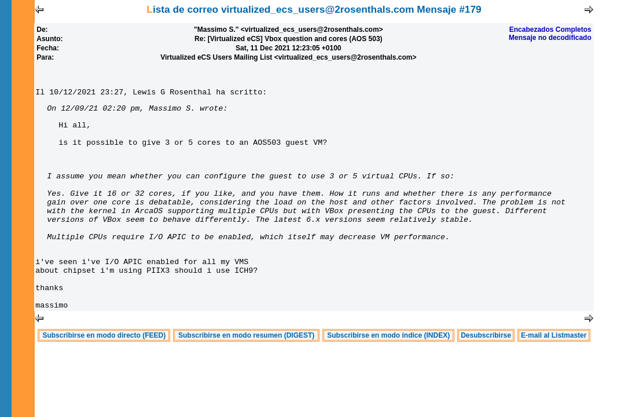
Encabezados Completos (550, 29)
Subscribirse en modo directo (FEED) (104, 377)
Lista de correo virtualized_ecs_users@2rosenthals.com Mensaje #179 (313, 9)
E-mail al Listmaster (553, 377)
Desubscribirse (486, 377)
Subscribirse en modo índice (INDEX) (388, 377)
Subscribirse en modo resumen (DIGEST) (246, 377)
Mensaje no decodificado (550, 38)
